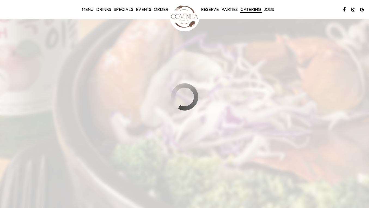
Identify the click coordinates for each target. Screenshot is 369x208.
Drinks (103, 9)
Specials (123, 9)
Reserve (210, 9)
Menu (87, 9)
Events (143, 9)
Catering (250, 9)
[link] (185, 16)
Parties (229, 9)
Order (161, 9)
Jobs (269, 9)
